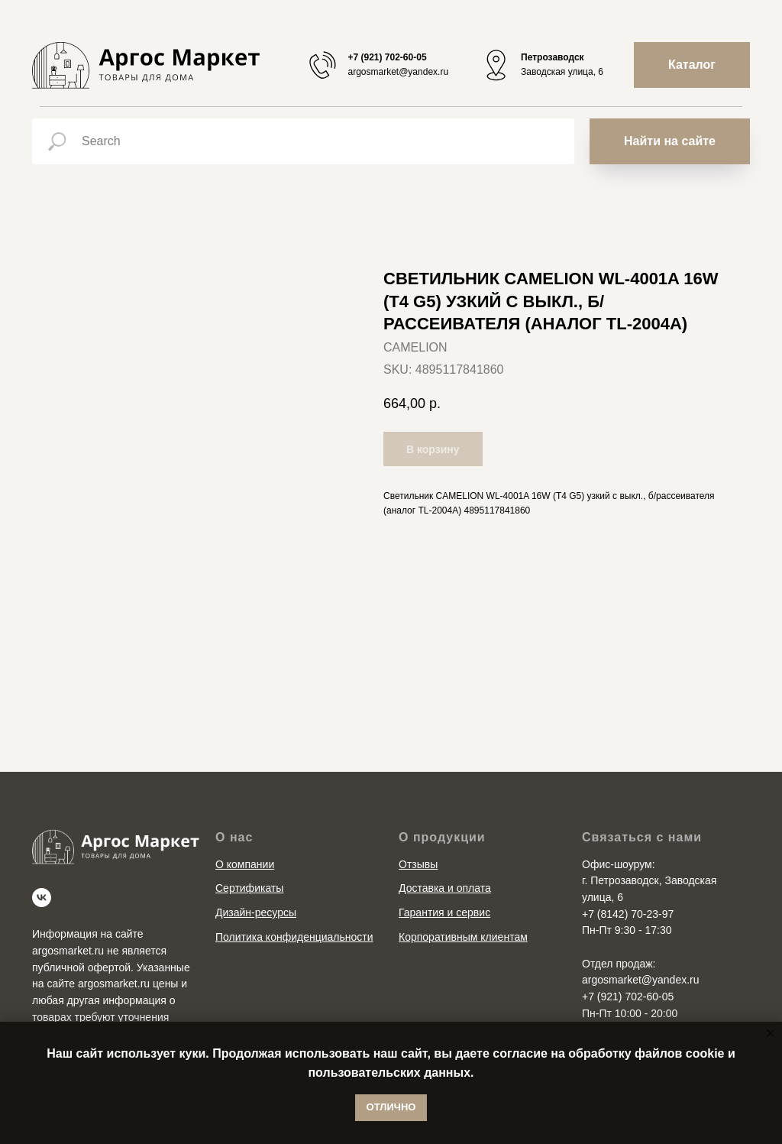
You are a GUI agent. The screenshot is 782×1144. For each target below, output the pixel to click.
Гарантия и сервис (444, 912)
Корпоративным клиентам (463, 937)
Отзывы (418, 864)
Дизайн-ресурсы (255, 912)
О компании (244, 864)
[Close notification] (770, 1033)
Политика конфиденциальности (294, 937)
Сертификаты (249, 888)
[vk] (41, 897)
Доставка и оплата (445, 888)
